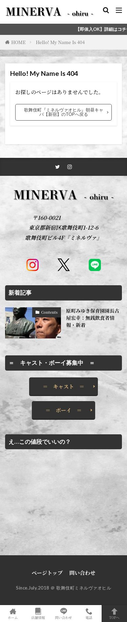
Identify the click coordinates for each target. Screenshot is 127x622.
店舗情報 (38, 613)
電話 (89, 613)
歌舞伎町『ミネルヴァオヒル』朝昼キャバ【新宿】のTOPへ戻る (63, 112)
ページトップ (47, 572)
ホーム (12, 613)
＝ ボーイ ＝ (63, 410)
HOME (18, 42)
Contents (49, 312)
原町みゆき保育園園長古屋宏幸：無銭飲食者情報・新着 (92, 318)
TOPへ (114, 613)
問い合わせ (82, 572)
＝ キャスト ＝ (63, 386)
